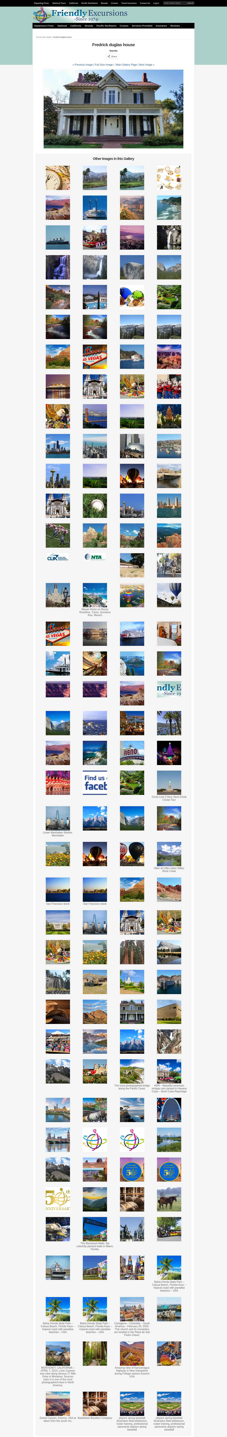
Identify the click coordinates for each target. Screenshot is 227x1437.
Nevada (104, 3)
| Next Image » (146, 64)
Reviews (175, 25)
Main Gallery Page (126, 64)
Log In (156, 3)
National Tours (59, 3)
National (62, 25)
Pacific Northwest (89, 3)
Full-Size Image (104, 64)
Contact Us (145, 3)
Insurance (161, 25)
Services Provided (142, 25)
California (73, 3)
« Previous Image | (84, 64)
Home (49, 37)
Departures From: (44, 25)
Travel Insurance (129, 3)
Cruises (114, 3)
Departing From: (41, 3)
